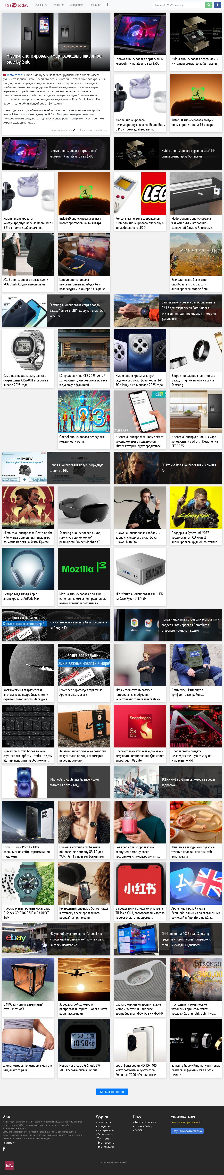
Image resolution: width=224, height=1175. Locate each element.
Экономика (95, 5)
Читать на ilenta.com (61, 130)
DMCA (139, 1130)
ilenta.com (11, 75)
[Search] (182, 5)
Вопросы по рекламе (184, 1122)
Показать (9, 1142)
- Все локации (105, 1146)
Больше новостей (112, 1092)
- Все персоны (105, 1142)
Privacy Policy (143, 1126)
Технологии (40, 5)
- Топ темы (103, 1138)
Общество (58, 5)
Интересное (76, 5)
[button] (217, 5)
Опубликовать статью (187, 1131)
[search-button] (208, 5)
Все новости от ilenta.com (93, 130)
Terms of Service (145, 1122)
